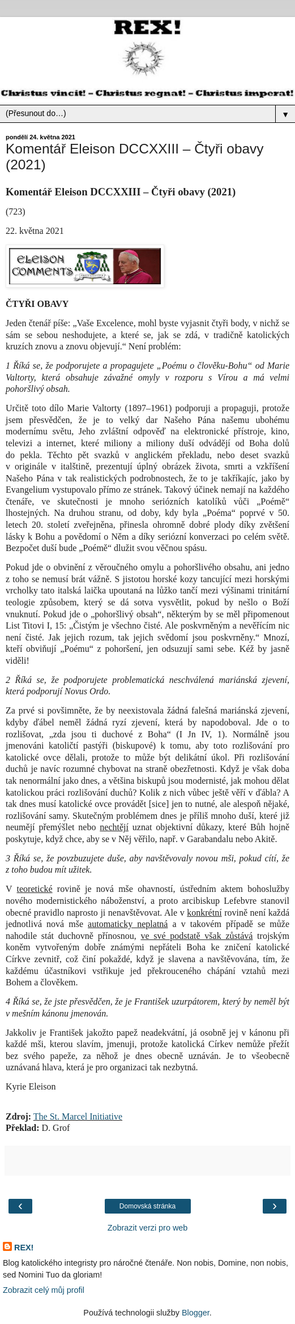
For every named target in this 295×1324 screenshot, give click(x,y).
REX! (23, 1247)
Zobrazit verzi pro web (148, 1227)
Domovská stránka (147, 1206)
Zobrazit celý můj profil (43, 1290)
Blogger (196, 1312)
